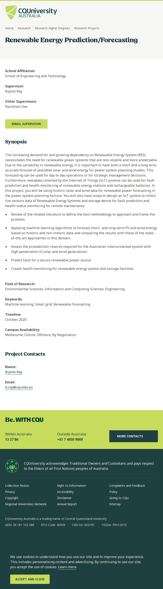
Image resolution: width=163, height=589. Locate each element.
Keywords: (13, 299)
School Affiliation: (20, 71)
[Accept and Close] (30, 579)
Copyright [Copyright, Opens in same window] (11, 498)
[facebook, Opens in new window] (9, 538)
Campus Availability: (22, 329)
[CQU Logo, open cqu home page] (31, 13)
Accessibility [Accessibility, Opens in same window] (65, 492)
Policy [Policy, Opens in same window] (113, 492)
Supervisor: (14, 86)
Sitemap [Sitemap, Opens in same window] (115, 504)
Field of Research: (20, 284)
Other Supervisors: (21, 101)
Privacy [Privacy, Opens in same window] (10, 492)
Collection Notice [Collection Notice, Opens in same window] (17, 486)
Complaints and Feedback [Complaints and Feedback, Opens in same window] (127, 486)
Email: (10, 382)
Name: (10, 367)
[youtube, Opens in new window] (54, 538)
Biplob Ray (13, 372)
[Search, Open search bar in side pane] (146, 13)
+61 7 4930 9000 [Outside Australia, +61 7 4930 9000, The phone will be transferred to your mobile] (70, 439)
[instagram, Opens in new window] (20, 538)
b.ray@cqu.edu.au (19, 387)
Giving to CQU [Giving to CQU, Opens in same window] (119, 498)
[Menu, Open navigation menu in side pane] (154, 13)
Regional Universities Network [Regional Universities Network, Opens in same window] (25, 504)
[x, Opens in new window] (43, 538)
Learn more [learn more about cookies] (67, 567)
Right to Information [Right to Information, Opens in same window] (71, 486)
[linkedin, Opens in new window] (32, 538)
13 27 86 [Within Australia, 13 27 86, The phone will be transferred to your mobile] (11, 439)
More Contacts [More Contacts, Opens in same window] (133, 436)
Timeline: (13, 314)
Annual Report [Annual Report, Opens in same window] (67, 504)
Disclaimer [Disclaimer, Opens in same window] (64, 498)
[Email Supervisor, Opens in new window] (26, 124)
